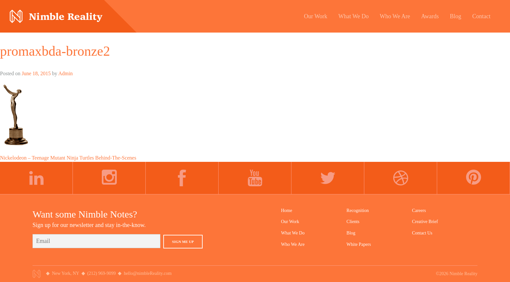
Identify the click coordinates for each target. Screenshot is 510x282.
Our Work (290, 221)
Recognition (357, 210)
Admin (65, 73)
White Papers (358, 244)
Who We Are (292, 244)
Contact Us (422, 233)
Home (286, 210)
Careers (419, 210)
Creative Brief (425, 221)
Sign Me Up (183, 242)
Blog (350, 233)
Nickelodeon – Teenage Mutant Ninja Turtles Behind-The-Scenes (68, 158)
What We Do (292, 233)
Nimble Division (56, 16)
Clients (352, 221)
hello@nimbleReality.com (148, 273)
